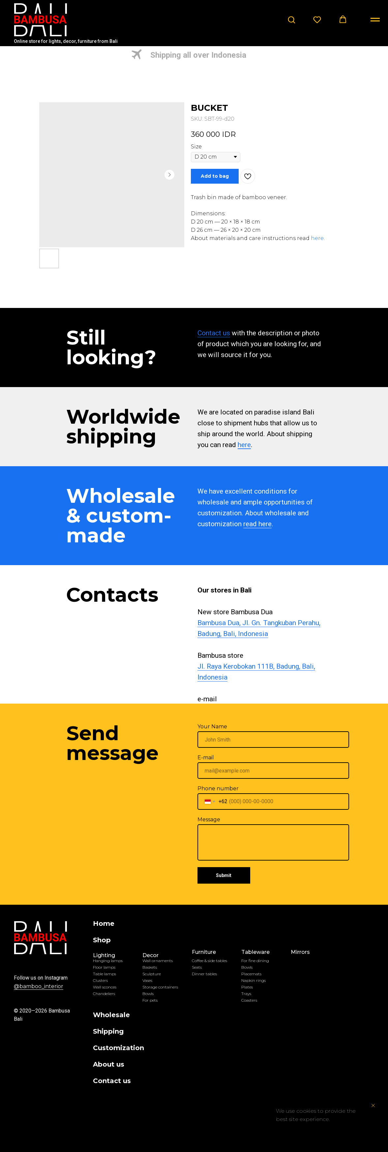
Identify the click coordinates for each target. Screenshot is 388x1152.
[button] (291, 19)
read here (257, 524)
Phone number (218, 788)
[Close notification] (373, 1105)
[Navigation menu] (375, 20)
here (317, 238)
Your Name (212, 726)
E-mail (205, 757)
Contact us (213, 333)
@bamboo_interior (38, 986)
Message (208, 819)
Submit (223, 875)
